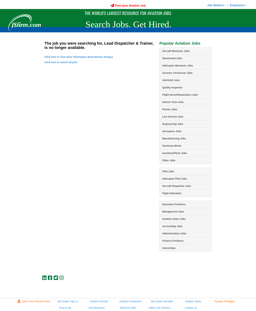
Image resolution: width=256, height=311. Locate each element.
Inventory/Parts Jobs (174, 153)
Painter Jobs (169, 109)
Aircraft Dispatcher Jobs (176, 186)
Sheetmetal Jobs (172, 58)
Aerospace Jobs (172, 131)
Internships (169, 248)
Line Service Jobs (172, 116)
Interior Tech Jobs (173, 102)
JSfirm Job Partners (159, 307)
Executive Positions (174, 204)
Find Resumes (97, 307)
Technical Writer (172, 145)
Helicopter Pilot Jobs (174, 178)
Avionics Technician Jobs (177, 72)
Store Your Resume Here (33, 301)
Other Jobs (168, 160)
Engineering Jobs (172, 124)
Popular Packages (225, 301)
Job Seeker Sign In (67, 301)
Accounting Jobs (172, 226)
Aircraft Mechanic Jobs (176, 51)
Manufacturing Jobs (174, 138)
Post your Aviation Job (128, 5)
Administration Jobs (174, 233)
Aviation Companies (130, 301)
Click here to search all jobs (60, 62)
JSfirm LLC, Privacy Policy (199, 289)
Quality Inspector (172, 87)
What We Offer (128, 307)
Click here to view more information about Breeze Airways (78, 56)
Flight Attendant (171, 193)
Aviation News (193, 301)
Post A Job (65, 307)
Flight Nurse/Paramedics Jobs (180, 94)
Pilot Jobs (168, 171)
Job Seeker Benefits (162, 301)
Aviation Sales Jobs (174, 218)
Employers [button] (238, 5)
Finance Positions (173, 240)
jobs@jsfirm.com (205, 286)
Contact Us (191, 307)
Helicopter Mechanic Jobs (177, 65)
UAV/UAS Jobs (171, 80)
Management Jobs (173, 211)
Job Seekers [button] (216, 5)
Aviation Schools (99, 301)
